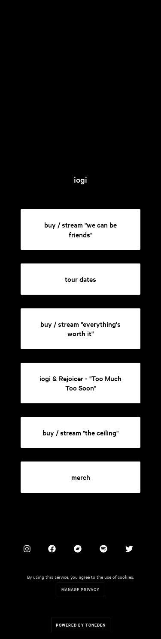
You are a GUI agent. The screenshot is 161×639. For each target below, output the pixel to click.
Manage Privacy (80, 589)
